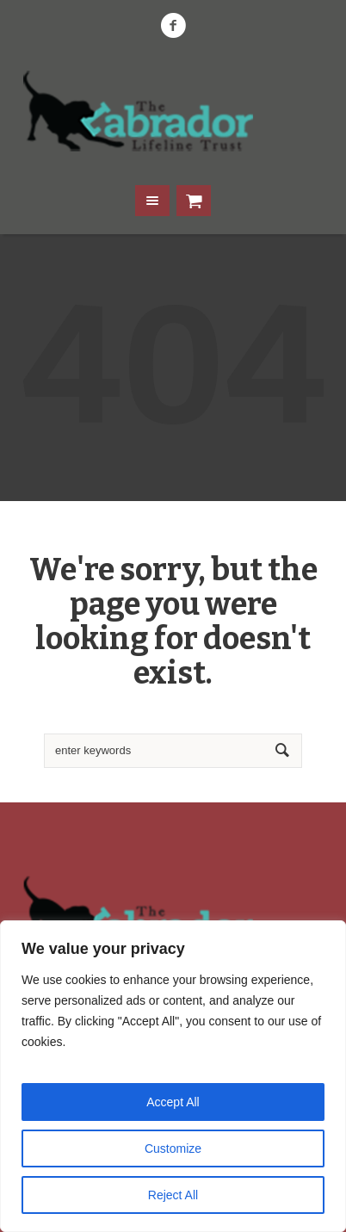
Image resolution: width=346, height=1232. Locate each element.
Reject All (173, 1195)
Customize (173, 1148)
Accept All (172, 1102)
